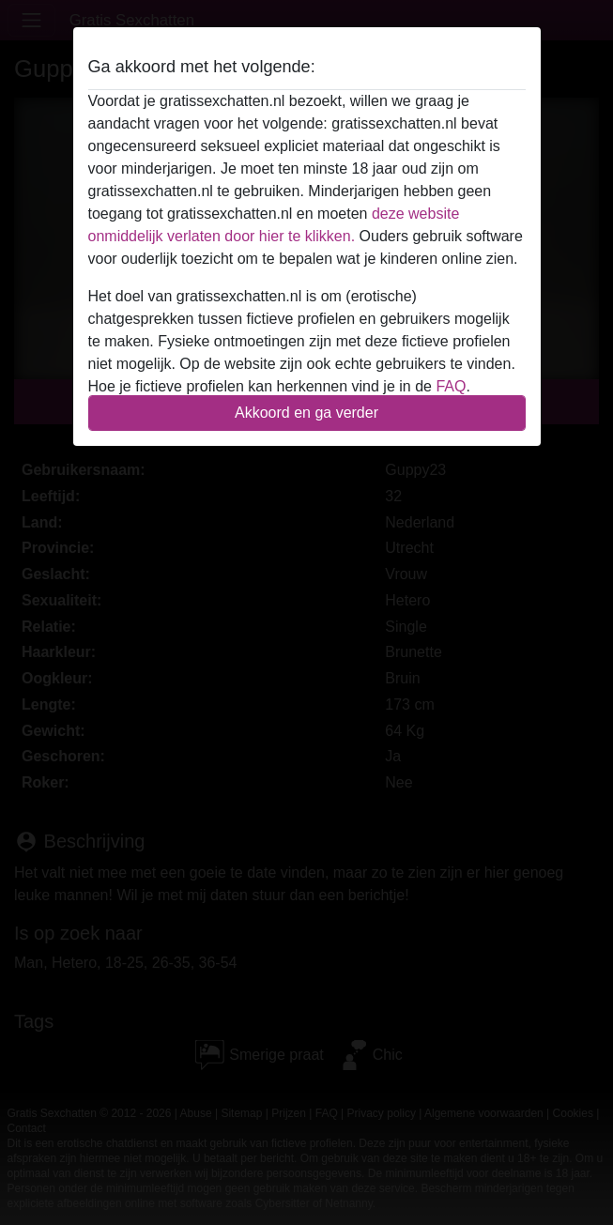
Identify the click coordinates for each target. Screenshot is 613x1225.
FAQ (451, 386)
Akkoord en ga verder (306, 413)
